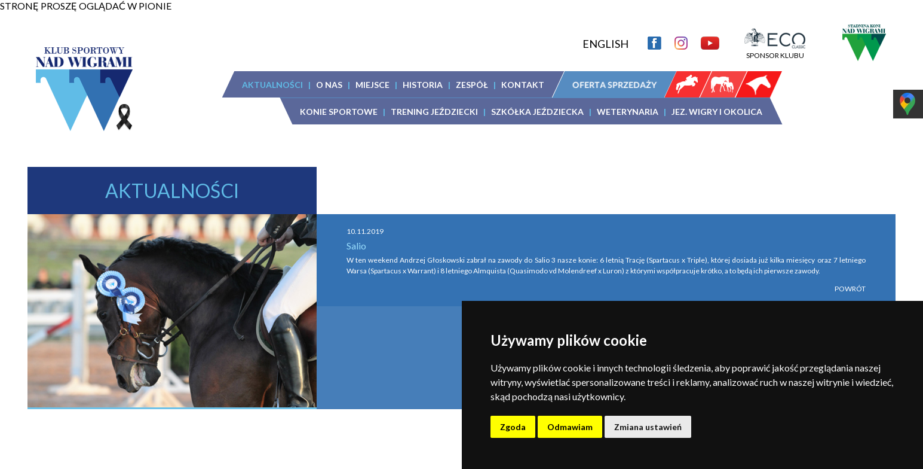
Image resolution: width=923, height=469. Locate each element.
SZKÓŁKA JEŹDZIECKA (537, 111)
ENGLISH (605, 43)
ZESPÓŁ (472, 85)
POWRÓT (850, 288)
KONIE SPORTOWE (339, 111)
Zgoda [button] (513, 427)
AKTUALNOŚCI (272, 85)
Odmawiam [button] (570, 427)
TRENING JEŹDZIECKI (434, 111)
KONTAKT (522, 85)
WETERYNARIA (627, 111)
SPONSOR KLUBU (774, 51)
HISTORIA (423, 85)
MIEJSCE (372, 85)
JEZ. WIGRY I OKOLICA (716, 111)
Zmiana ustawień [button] (648, 427)
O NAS (329, 85)
